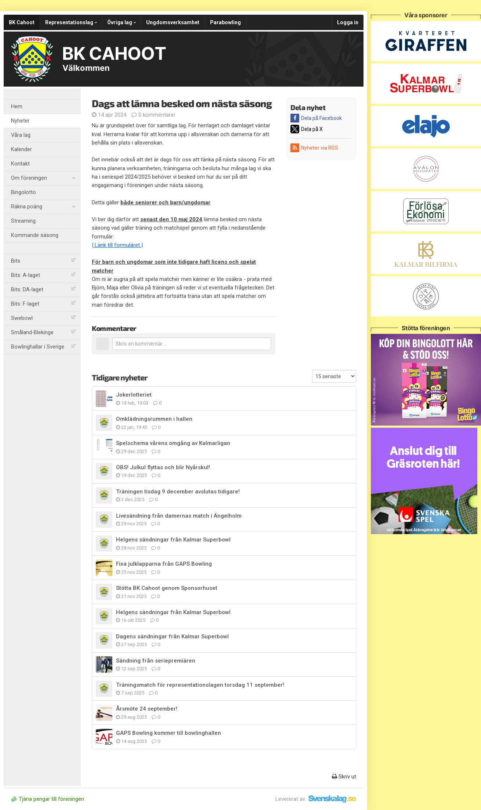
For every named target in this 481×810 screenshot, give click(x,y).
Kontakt (20, 164)
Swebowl (43, 318)
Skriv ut (344, 776)
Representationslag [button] (71, 22)
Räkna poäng (43, 207)
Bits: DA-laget (43, 290)
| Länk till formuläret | (117, 245)
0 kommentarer (153, 115)
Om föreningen (43, 178)
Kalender (21, 149)
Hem (16, 106)
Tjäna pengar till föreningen (47, 799)
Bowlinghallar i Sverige (43, 347)
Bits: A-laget (43, 275)
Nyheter (20, 121)
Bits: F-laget (43, 304)
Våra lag (20, 135)
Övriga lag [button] (121, 22)
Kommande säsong (34, 235)
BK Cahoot (22, 22)
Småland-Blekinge (43, 332)
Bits (43, 261)
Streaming (23, 221)
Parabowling (225, 22)
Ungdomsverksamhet (172, 22)
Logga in (347, 22)
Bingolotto (23, 192)
